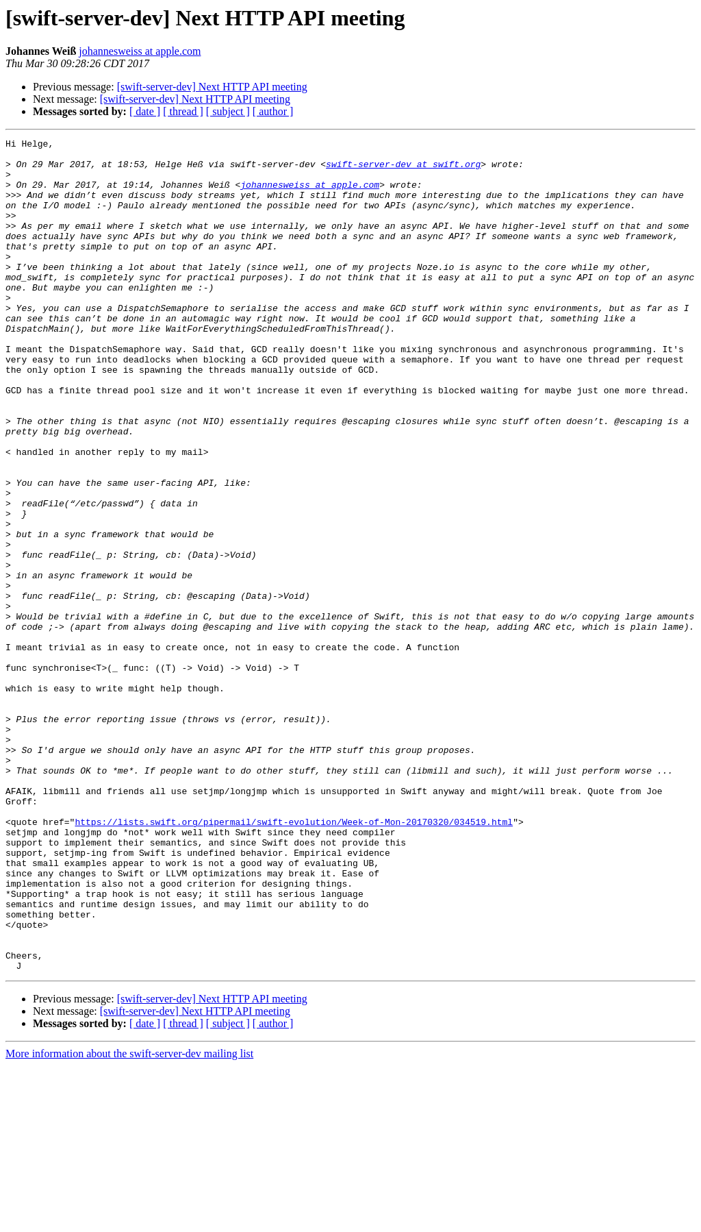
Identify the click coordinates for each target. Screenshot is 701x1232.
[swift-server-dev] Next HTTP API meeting (212, 87)
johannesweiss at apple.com (140, 51)
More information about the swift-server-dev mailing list (129, 1220)
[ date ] (144, 111)
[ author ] (273, 111)
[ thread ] (183, 111)
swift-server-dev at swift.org (403, 170)
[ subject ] (228, 111)
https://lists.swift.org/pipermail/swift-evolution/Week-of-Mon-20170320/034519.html (294, 959)
